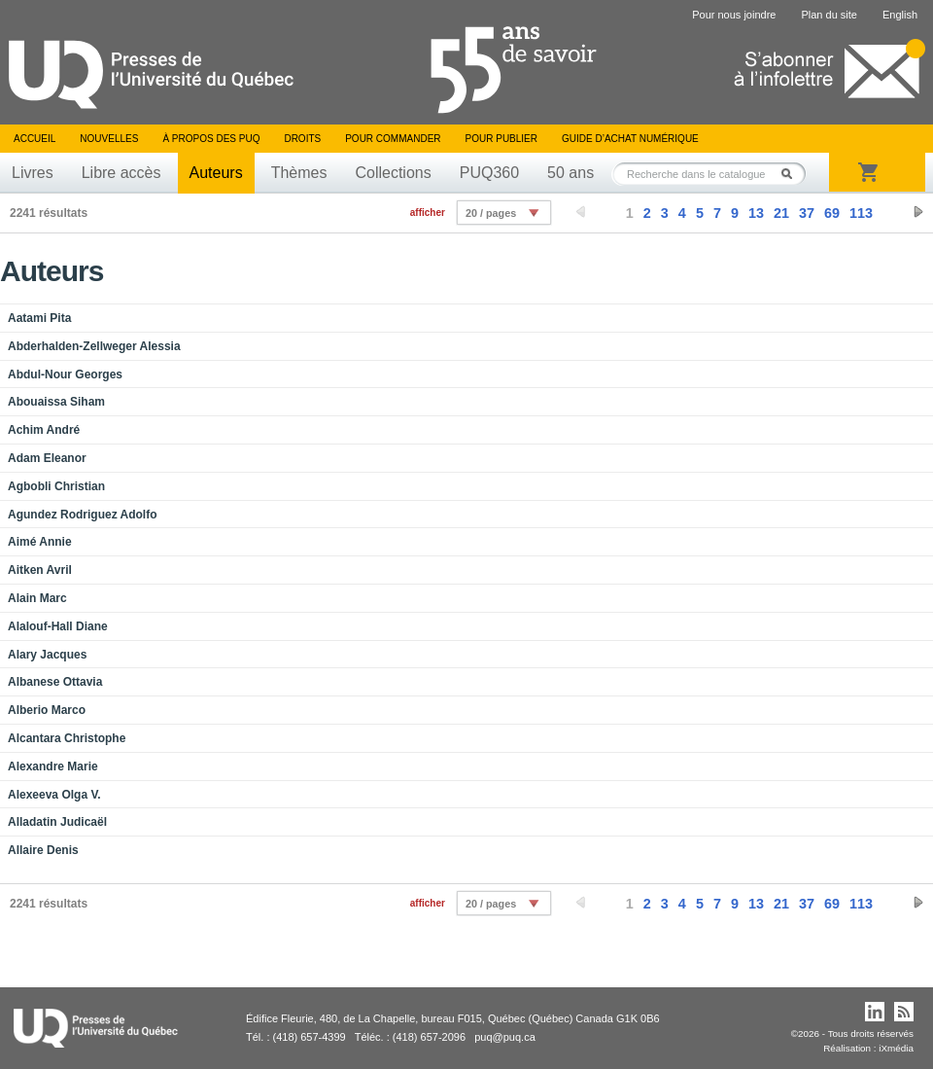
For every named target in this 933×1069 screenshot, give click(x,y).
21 (781, 213)
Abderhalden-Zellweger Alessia (94, 346)
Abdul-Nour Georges (65, 374)
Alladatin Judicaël (57, 822)
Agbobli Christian (56, 486)
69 (832, 213)
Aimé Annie (40, 542)
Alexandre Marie (53, 766)
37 (806, 213)
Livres (32, 172)
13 (756, 213)
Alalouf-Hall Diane (58, 626)
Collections (393, 172)
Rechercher (792, 173)
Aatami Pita (39, 318)
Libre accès (121, 172)
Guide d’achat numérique (630, 138)
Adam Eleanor (47, 458)
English (899, 14)
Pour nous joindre (734, 14)
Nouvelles (109, 138)
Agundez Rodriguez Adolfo (82, 514)
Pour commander (392, 138)
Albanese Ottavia (55, 682)
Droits (302, 138)
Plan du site (828, 14)
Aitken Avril (40, 570)
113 (861, 213)
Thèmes (299, 172)
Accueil (34, 138)
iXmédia (896, 1048)
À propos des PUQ (210, 138)
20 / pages (491, 213)
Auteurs (216, 172)
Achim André (44, 430)
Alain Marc (37, 598)
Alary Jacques (47, 654)
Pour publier (501, 138)
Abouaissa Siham (56, 402)
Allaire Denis (43, 850)
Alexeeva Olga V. (54, 795)
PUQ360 (489, 172)
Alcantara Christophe (66, 738)
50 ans (570, 172)
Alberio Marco (47, 710)
